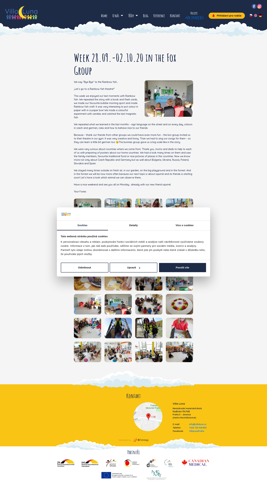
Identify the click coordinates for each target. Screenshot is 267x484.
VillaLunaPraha (196, 431)
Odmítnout (84, 267)
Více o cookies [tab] (185, 225)
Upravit (133, 267)
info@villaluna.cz (197, 424)
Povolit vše (182, 267)
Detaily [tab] (133, 225)
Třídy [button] (131, 15)
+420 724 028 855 (193, 17)
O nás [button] (116, 15)
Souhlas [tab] (82, 225)
